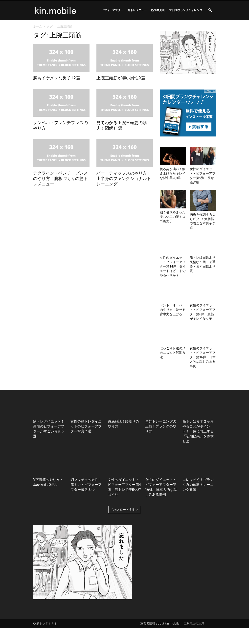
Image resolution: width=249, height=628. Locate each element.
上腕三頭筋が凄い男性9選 (120, 77)
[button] (210, 10)
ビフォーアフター (112, 10)
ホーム (37, 26)
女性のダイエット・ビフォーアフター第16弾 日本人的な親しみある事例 (203, 357)
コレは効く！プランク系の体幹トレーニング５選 (198, 485)
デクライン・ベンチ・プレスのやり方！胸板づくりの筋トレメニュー (60, 178)
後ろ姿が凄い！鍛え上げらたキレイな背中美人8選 (172, 173)
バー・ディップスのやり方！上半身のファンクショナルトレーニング (123, 178)
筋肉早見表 (158, 10)
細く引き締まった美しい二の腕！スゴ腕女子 (172, 216)
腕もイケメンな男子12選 (56, 77)
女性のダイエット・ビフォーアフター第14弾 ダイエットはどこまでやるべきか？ (173, 266)
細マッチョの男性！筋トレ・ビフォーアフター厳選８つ (86, 485)
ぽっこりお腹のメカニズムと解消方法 (172, 352)
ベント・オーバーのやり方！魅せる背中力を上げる (172, 309)
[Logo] (55, 10)
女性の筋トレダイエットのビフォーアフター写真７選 (86, 426)
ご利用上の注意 (193, 623)
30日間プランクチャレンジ (185, 10)
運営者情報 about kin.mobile (160, 623)
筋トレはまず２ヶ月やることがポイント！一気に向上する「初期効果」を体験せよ (198, 431)
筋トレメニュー (137, 10)
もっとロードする (124, 509)
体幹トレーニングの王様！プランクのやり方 (160, 426)
